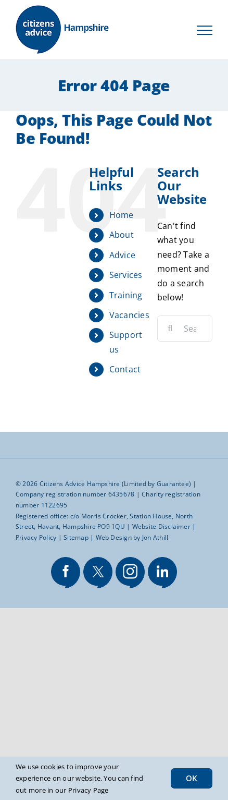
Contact (125, 369)
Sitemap (76, 537)
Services (126, 275)
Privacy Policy (36, 537)
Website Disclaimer (161, 526)
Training (126, 295)
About (121, 234)
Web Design (114, 537)
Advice (122, 255)
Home (121, 215)
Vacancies (129, 315)
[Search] (170, 329)
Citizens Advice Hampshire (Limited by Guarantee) (116, 483)
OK (191, 778)
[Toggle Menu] (204, 30)
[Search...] (184, 329)
